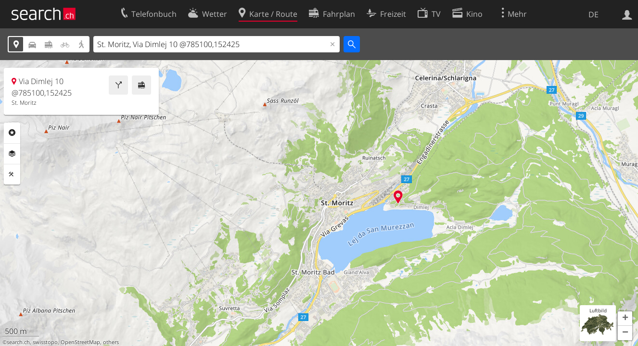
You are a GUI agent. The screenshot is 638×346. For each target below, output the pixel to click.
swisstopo (45, 342)
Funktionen (12, 174)
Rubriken (12, 133)
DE (593, 14)
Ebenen (12, 154)
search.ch (18, 342)
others (111, 342)
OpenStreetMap (80, 342)
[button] (625, 318)
